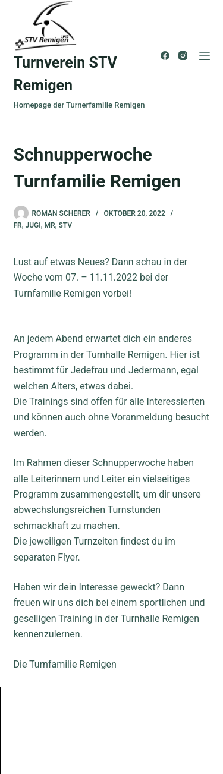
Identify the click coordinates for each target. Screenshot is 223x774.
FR (18, 225)
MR (50, 225)
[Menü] (204, 56)
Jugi (33, 225)
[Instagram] (182, 55)
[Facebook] (165, 55)
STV (66, 225)
